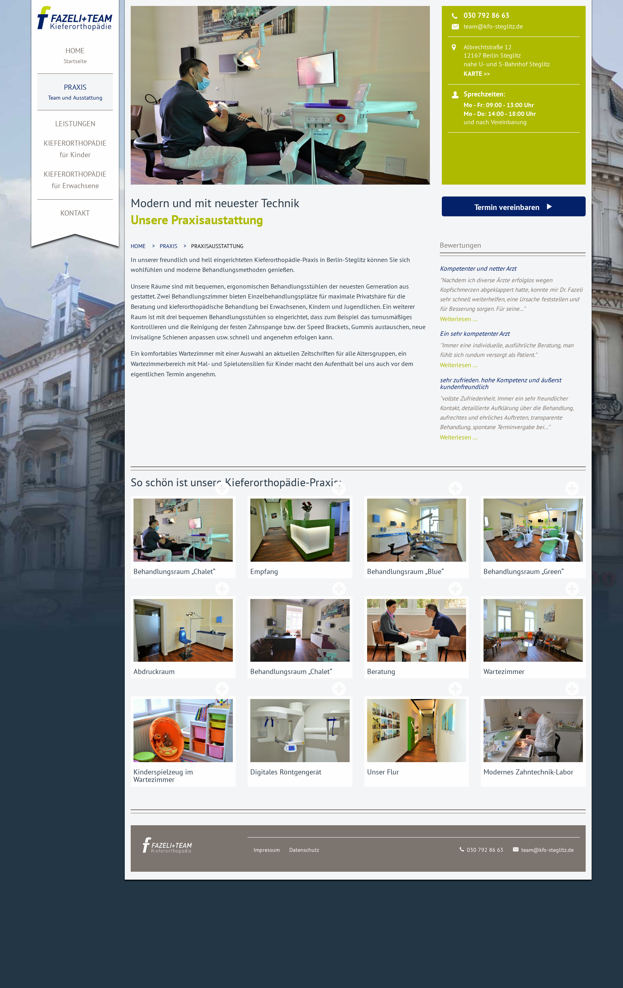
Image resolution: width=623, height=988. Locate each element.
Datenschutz (304, 849)
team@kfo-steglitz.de (493, 26)
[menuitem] (75, 55)
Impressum (266, 849)
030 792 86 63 (481, 849)
